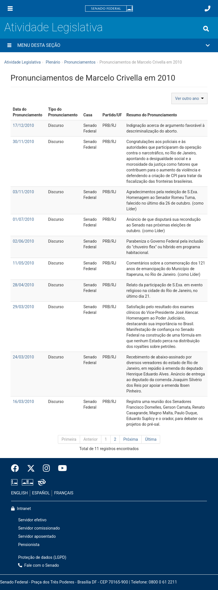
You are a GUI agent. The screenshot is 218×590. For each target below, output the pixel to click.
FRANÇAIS (64, 493)
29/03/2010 (23, 307)
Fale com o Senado (38, 565)
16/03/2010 (23, 401)
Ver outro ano (189, 98)
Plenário (53, 62)
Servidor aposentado (37, 536)
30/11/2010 (23, 141)
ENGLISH (19, 493)
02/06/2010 (23, 241)
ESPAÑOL (41, 493)
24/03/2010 (23, 357)
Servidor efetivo (32, 520)
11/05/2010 (23, 263)
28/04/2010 (23, 285)
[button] (109, 45)
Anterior (90, 439)
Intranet (21, 508)
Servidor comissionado (39, 528)
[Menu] (10, 8)
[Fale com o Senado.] (207, 8)
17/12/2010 (23, 125)
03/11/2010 (23, 192)
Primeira (69, 439)
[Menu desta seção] (9, 45)
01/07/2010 (23, 219)
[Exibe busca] (206, 28)
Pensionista (28, 544)
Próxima (130, 439)
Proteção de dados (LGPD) (42, 557)
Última (150, 439)
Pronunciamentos (79, 62)
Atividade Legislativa (53, 27)
